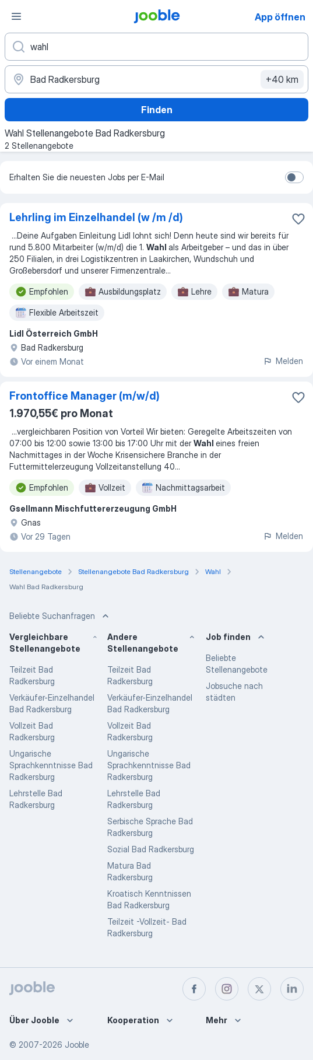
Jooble (77, 1044)
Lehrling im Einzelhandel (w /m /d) (96, 217)
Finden (157, 110)
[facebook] (194, 988)
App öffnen (280, 17)
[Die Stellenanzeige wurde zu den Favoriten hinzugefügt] (298, 219)
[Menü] (16, 16)
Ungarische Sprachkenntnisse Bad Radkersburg (51, 765)
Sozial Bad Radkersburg (150, 849)
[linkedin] (292, 988)
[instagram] (226, 988)
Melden (283, 361)
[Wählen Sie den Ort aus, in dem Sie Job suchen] (156, 79)
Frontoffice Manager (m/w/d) (84, 396)
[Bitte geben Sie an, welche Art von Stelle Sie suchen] (156, 47)
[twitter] (259, 988)
